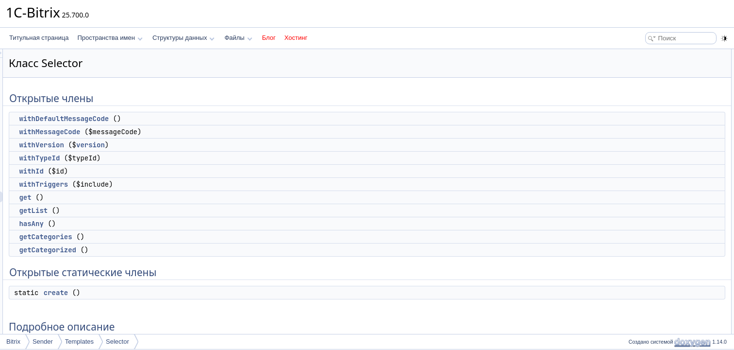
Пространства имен (109, 37)
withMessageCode (170, 131)
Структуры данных (183, 37)
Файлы (238, 37)
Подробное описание (654, 204)
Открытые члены (649, 54)
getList (154, 210)
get (146, 197)
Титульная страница (38, 37)
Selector (117, 341)
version (212, 144)
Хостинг (295, 37)
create (177, 292)
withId (152, 171)
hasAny (152, 223)
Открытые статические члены (666, 182)
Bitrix (13, 341)
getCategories (166, 236)
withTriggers (164, 184)
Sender (43, 341)
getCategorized (169, 249)
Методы (636, 214)
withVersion (162, 144)
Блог (269, 37)
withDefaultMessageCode (185, 118)
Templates (79, 341)
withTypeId (160, 158)
